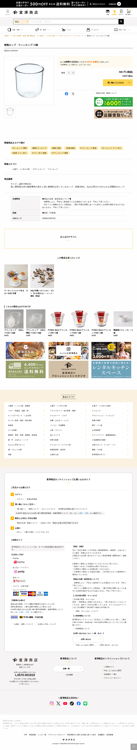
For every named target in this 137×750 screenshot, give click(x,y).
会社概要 (68, 675)
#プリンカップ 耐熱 (88, 148)
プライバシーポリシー (111, 678)
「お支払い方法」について (45, 624)
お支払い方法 (44, 523)
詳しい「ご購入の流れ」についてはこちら (32, 532)
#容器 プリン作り (19, 153)
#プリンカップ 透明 (60, 153)
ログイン (19, 499)
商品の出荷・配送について (105, 93)
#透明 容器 (56, 148)
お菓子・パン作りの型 (47, 36)
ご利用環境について (81, 629)
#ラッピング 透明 (19, 148)
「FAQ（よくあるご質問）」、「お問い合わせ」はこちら (95, 645)
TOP (25, 735)
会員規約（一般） (109, 674)
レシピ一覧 (42, 735)
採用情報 (109, 735)
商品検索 (32, 735)
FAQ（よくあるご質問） (112, 670)
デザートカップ (64, 36)
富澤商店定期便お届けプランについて (71, 509)
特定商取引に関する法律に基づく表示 (81, 735)
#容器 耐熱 (70, 148)
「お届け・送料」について (22, 624)
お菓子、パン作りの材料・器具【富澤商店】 (19, 36)
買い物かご (20, 509)
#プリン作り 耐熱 (39, 153)
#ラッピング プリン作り (112, 148)
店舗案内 (101, 735)
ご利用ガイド (108, 667)
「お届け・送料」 (83, 513)
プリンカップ (78, 36)
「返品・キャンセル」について (85, 611)
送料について (33, 509)
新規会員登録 (31, 499)
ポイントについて (47, 509)
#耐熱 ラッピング (39, 148)
